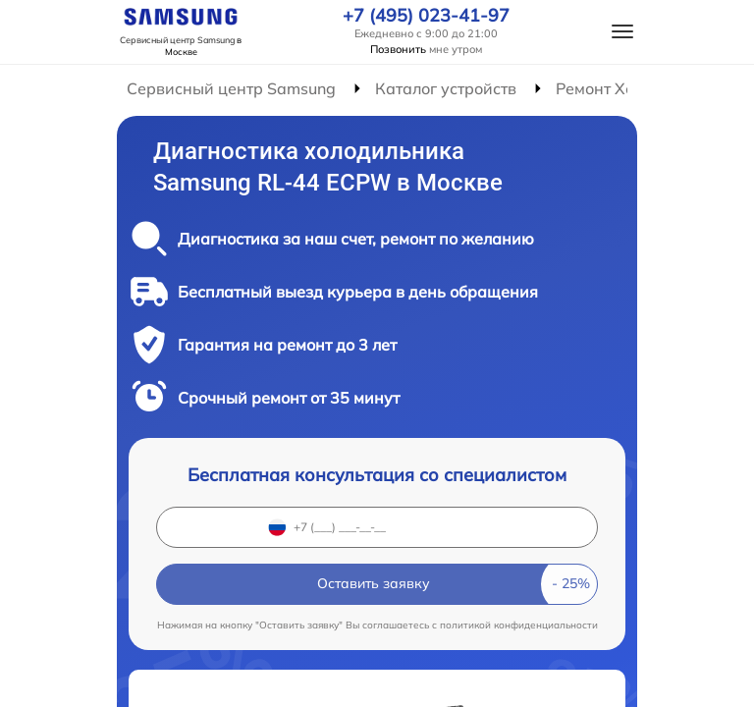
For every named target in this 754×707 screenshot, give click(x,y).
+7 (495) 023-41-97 (426, 16)
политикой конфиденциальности (519, 625)
